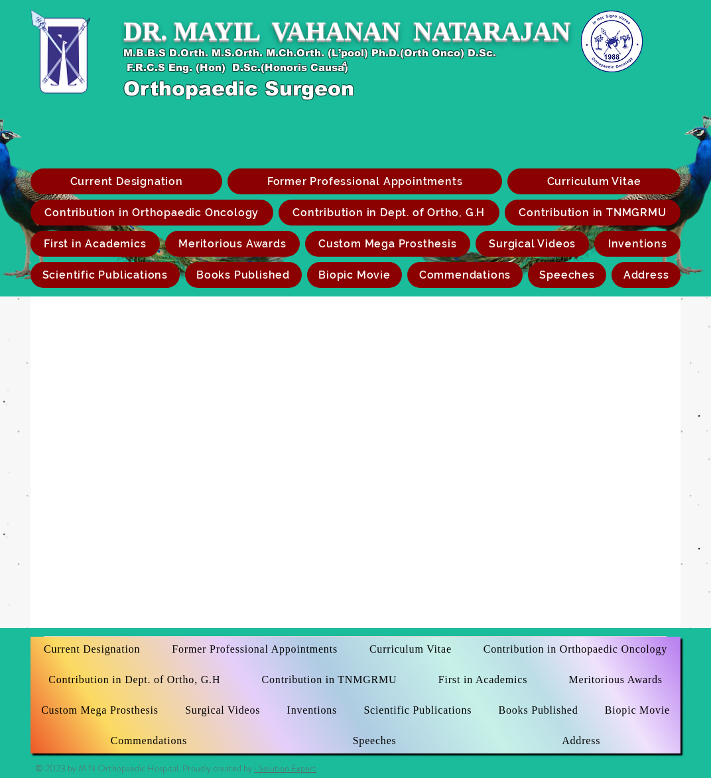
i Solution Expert (285, 768)
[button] (387, 244)
